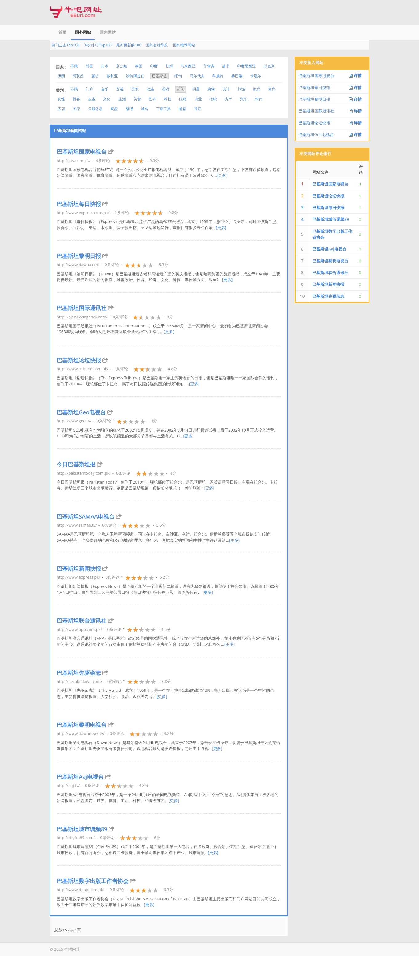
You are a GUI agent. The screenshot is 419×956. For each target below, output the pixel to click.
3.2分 (168, 733)
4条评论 (103, 160)
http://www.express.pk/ (78, 577)
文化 (106, 99)
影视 (120, 89)
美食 (137, 99)
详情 (355, 75)
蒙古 (95, 75)
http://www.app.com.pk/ (79, 629)
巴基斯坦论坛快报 (79, 360)
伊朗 (61, 75)
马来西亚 (188, 66)
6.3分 (168, 889)
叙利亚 (112, 75)
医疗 (76, 108)
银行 (258, 99)
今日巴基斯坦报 (76, 464)
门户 (89, 89)
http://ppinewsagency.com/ (82, 317)
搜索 (91, 99)
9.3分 (154, 160)
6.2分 (164, 577)
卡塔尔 (255, 75)
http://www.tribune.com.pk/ (83, 369)
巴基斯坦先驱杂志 (79, 672)
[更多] (222, 175)
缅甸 (178, 75)
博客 (76, 99)
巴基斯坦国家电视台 (81, 151)
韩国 (89, 66)
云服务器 (95, 108)
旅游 (241, 89)
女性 (61, 99)
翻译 (129, 108)
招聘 (213, 99)
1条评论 (121, 212)
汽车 (243, 99)
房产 (228, 99)
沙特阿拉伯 (135, 75)
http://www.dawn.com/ (78, 264)
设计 (226, 89)
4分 (173, 473)
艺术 (152, 99)
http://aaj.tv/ (68, 785)
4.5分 (166, 629)
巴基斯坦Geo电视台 (81, 412)
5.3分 (163, 264)
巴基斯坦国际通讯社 (81, 308)
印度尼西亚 (246, 66)
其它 (197, 108)
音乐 (104, 89)
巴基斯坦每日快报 (79, 204)
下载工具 (163, 108)
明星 (196, 89)
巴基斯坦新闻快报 (79, 568)
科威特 (217, 75)
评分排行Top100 (98, 45)
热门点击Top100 (65, 45)
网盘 (114, 108)
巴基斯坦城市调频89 (82, 829)
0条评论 (112, 264)
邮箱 (182, 108)
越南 (225, 66)
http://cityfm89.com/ (76, 837)
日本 (104, 66)
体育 (271, 89)
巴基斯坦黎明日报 (79, 256)
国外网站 (83, 32)
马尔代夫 (197, 75)
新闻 (180, 89)
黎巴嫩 (236, 75)
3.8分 (166, 681)
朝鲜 (169, 66)
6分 (157, 837)
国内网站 (108, 32)
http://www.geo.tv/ (74, 421)
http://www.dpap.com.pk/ (80, 889)
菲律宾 (208, 66)
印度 (154, 66)
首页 (62, 32)
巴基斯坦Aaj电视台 (80, 776)
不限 (74, 66)
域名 (144, 108)
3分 (170, 317)
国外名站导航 (157, 45)
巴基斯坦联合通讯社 (81, 620)
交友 (135, 89)
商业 (198, 99)
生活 (122, 99)
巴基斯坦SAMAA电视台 (85, 516)
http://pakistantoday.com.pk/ (84, 473)
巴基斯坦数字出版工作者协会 (93, 881)
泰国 (138, 66)
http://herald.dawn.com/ (79, 681)
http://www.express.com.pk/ (83, 212)
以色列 (269, 66)
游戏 (165, 89)
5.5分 (161, 525)
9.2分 (173, 212)
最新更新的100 (128, 45)
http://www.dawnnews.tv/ (81, 733)
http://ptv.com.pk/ (73, 160)
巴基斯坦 (159, 75)
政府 (182, 99)
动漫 (150, 89)
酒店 (61, 108)
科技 (167, 99)
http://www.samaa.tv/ (77, 525)
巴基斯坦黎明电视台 (81, 724)
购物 (211, 89)
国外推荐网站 (184, 45)
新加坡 (121, 66)
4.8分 (172, 369)
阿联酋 (78, 75)
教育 (256, 89)
